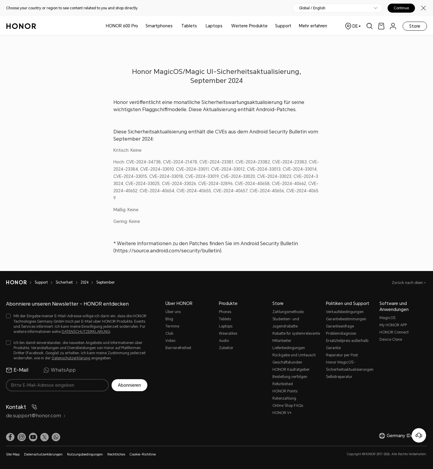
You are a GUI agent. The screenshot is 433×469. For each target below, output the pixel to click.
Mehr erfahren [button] (313, 25)
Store (414, 26)
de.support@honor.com (36, 416)
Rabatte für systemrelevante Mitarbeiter (296, 337)
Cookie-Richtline (143, 454)
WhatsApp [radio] (59, 370)
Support (283, 25)
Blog (169, 319)
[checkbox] (76, 324)
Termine (172, 326)
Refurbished (282, 384)
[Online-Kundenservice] (419, 435)
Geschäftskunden (287, 362)
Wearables (228, 333)
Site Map (13, 454)
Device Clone (390, 339)
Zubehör (226, 348)
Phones (225, 312)
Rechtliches (116, 454)
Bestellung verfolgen (289, 377)
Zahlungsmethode (288, 312)
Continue (401, 8)
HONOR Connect (394, 332)
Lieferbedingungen (288, 348)
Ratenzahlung (284, 398)
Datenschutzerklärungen (43, 454)
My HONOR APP (393, 325)
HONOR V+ (282, 413)
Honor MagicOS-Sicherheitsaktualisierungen (349, 366)
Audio (224, 341)
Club (169, 333)
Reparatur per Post (342, 355)
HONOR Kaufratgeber (291, 369)
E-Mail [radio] (17, 370)
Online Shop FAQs (287, 406)
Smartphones (159, 25)
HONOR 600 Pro (122, 25)
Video (170, 341)
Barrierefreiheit (178, 348)
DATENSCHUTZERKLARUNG (86, 332)
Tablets (189, 25)
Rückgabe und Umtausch (294, 355)
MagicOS (387, 318)
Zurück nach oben (408, 283)
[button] (56, 437)
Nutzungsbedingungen (85, 454)
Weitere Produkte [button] (249, 25)
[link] (381, 26)
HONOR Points (284, 391)
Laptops (214, 25)
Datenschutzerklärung (71, 358)
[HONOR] (20, 282)
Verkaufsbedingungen (345, 312)
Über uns (173, 312)
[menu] (393, 26)
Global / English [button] (312, 8)
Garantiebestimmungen (346, 319)
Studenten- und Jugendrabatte (285, 322)
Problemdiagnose (341, 333)
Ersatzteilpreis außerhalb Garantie (347, 344)
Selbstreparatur (339, 377)
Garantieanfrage (340, 326)
